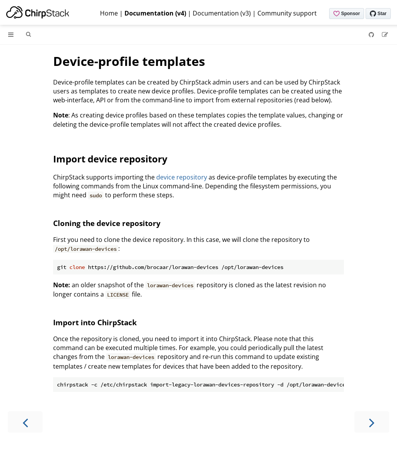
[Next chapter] (371, 422)
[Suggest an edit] (385, 34)
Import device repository (110, 158)
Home (109, 13)
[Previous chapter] (25, 422)
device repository (181, 177)
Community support (287, 13)
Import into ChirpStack (95, 322)
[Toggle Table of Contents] (11, 34)
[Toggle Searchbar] (28, 34)
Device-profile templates (129, 61)
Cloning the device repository (107, 223)
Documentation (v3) (222, 13)
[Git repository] (372, 34)
